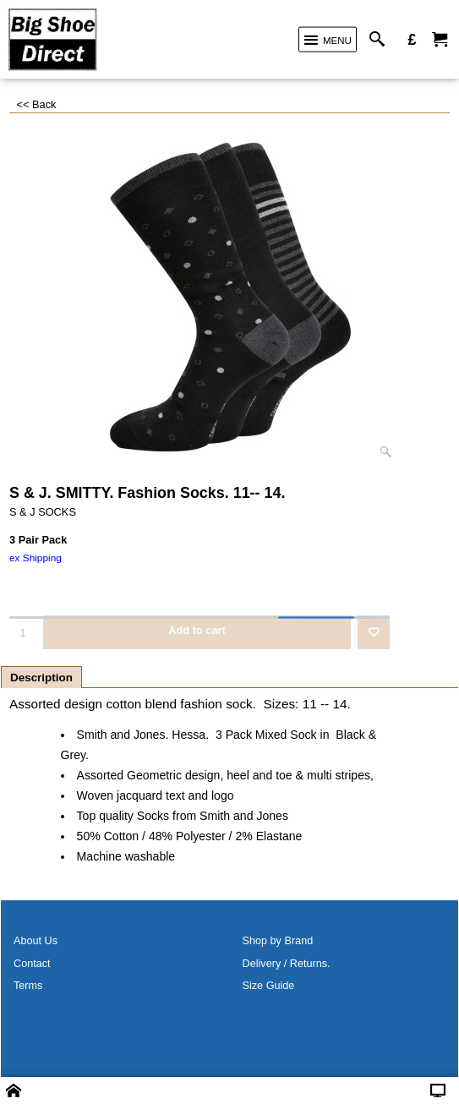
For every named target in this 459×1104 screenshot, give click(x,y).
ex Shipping (35, 558)
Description (41, 677)
